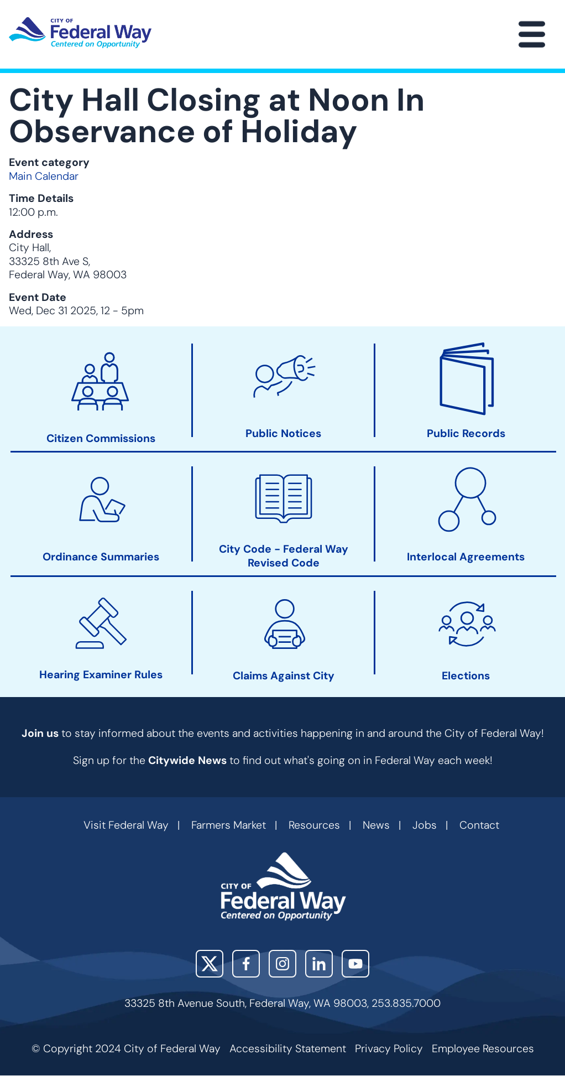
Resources (314, 825)
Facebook (246, 963)
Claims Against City (283, 676)
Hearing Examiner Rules (101, 675)
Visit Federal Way (126, 825)
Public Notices (283, 433)
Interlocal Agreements (466, 557)
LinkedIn (319, 963)
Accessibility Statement (287, 1049)
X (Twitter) (209, 963)
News (376, 825)
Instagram (282, 963)
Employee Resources (483, 1049)
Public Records (466, 433)
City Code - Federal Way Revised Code (283, 556)
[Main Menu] (532, 34)
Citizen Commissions (100, 438)
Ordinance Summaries (101, 557)
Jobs (424, 825)
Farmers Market (228, 825)
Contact (479, 825)
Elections (466, 676)
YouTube (355, 963)
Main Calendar (44, 176)
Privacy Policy (389, 1049)
